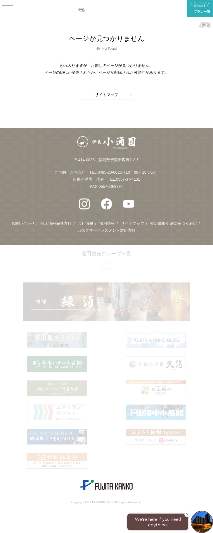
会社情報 (85, 223)
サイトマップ (106, 94)
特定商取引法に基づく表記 (173, 223)
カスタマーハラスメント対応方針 (106, 230)
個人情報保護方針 (56, 223)
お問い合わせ (23, 223)
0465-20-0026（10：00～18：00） (128, 172)
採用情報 (107, 223)
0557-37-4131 (128, 179)
